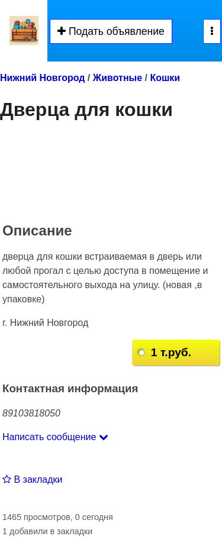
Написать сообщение (55, 437)
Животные (117, 78)
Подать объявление (111, 31)
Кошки (165, 78)
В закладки (32, 479)
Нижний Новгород (42, 78)
